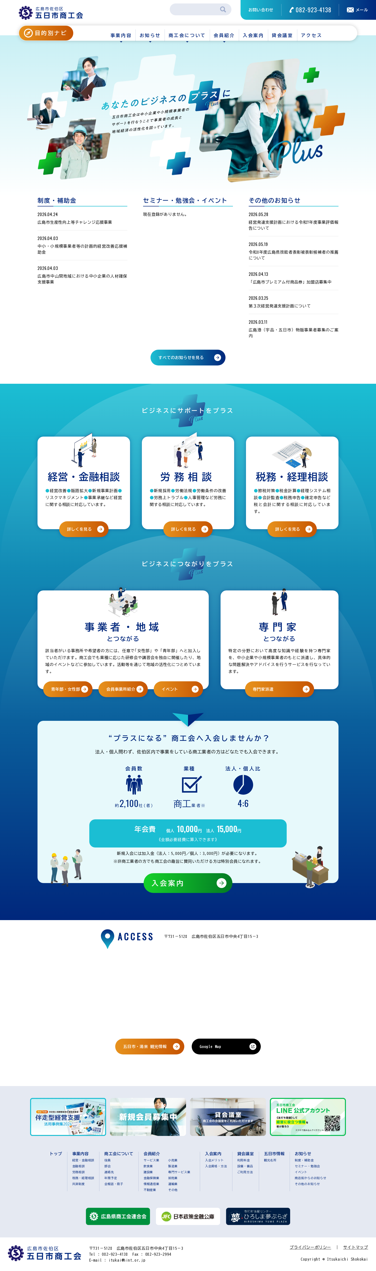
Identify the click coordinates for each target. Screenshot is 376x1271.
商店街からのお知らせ (310, 1177)
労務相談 (78, 1171)
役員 (107, 1160)
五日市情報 (274, 1154)
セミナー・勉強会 (307, 1166)
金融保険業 (151, 1177)
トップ (56, 1154)
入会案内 (253, 35)
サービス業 (151, 1160)
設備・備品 (245, 1166)
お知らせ (150, 35)
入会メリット (214, 1160)
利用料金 (243, 1160)
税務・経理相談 (83, 1177)
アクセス (311, 35)
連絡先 (109, 1171)
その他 (173, 1189)
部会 (107, 1166)
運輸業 (173, 1183)
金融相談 (78, 1166)
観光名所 (270, 1160)
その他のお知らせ (307, 1183)
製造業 (173, 1166)
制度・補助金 (304, 1160)
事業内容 (121, 35)
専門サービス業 (179, 1171)
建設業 (148, 1171)
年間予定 (110, 1177)
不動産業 (150, 1189)
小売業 (173, 1160)
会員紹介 (224, 35)
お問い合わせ (260, 10)
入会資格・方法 (216, 1166)
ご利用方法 (245, 1171)
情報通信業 (151, 1183)
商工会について (187, 35)
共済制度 (78, 1183)
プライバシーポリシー (310, 1247)
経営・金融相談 (83, 1160)
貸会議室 (282, 35)
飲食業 (148, 1166)
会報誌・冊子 (113, 1183)
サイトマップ (355, 1247)
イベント (301, 1171)
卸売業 (173, 1177)
